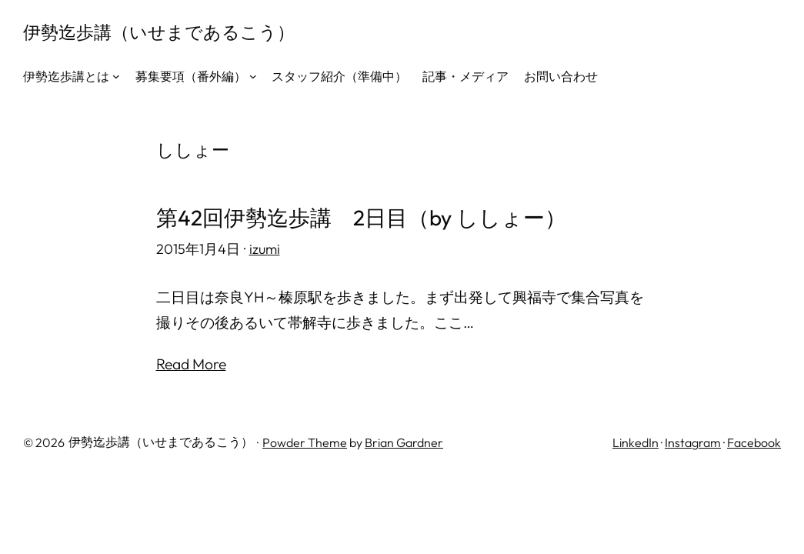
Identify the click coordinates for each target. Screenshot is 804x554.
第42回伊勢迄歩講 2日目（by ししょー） (361, 218)
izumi (264, 249)
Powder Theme (304, 442)
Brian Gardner (404, 442)
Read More (191, 364)
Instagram (693, 442)
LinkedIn (635, 442)
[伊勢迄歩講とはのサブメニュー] (116, 76)
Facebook (754, 442)
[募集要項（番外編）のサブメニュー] (253, 76)
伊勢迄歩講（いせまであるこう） (159, 32)
